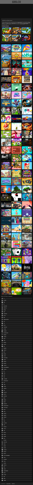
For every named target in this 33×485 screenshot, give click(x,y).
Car (4, 321)
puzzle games (14, 23)
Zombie (5, 480)
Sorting (5, 451)
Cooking (5, 336)
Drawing (5, 348)
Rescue (5, 434)
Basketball (5, 313)
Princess (5, 426)
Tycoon (5, 474)
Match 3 (5, 394)
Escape (5, 359)
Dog (4, 346)
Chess (4, 325)
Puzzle (5, 428)
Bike (4, 317)
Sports (5, 453)
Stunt (5, 461)
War (4, 476)
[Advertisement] (16, 11)
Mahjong (5, 392)
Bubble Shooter (6, 319)
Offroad (5, 413)
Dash (4, 340)
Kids (4, 390)
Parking (5, 415)
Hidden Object (6, 380)
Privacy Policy (8, 483)
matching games (26, 23)
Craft (4, 338)
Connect (5, 334)
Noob (4, 411)
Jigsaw (5, 386)
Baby (4, 311)
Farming (5, 361)
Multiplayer (5, 407)
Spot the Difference (7, 455)
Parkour (5, 417)
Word (4, 478)
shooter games (20, 22)
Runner (5, 436)
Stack (4, 457)
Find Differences (6, 367)
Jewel (4, 384)
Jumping (5, 388)
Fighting (5, 365)
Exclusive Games (5, 26)
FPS (4, 371)
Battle (5, 315)
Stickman (5, 459)
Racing (5, 432)
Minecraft (5, 403)
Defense (5, 342)
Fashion (5, 363)
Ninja (4, 409)
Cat (4, 323)
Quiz (4, 430)
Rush (4, 438)
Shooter (5, 440)
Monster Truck (6, 405)
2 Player (5, 300)
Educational (5, 357)
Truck (4, 472)
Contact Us (13, 483)
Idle (4, 382)
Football (5, 369)
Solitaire (5, 449)
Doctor (5, 344)
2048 (4, 302)
